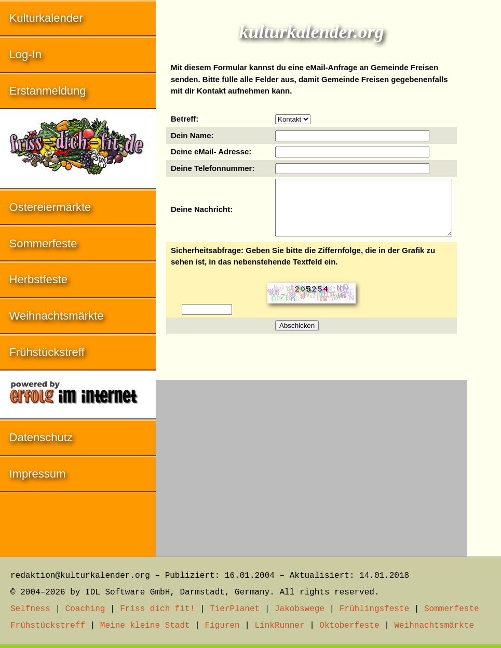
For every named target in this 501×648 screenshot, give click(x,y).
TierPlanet (235, 609)
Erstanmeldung (47, 90)
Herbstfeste (38, 279)
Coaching (85, 609)
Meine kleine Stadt (145, 625)
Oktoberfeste (349, 625)
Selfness (30, 609)
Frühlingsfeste (374, 609)
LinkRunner (280, 625)
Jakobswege (299, 609)
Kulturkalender (46, 17)
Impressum (37, 473)
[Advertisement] (311, 463)
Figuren (222, 625)
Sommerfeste (43, 243)
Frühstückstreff (47, 352)
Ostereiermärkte (50, 207)
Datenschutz (41, 437)
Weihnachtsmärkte (56, 315)
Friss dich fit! (157, 609)
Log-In (25, 54)
